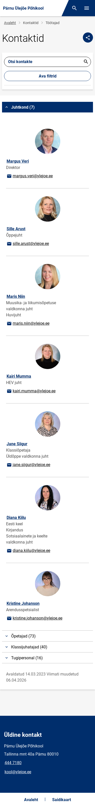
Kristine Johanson (23, 603)
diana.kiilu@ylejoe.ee (28, 551)
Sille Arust (16, 228)
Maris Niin (16, 296)
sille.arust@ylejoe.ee (27, 244)
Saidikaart (61, 799)
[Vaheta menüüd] (87, 8)
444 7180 (13, 762)
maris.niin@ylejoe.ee (27, 323)
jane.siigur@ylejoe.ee (28, 465)
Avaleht (10, 23)
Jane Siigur (17, 443)
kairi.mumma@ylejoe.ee (30, 391)
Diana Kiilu (16, 517)
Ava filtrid (47, 76)
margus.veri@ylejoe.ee (29, 176)
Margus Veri (18, 161)
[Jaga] (88, 37)
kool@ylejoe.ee (18, 771)
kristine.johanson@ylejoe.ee (34, 618)
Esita (86, 61)
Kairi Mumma (19, 376)
